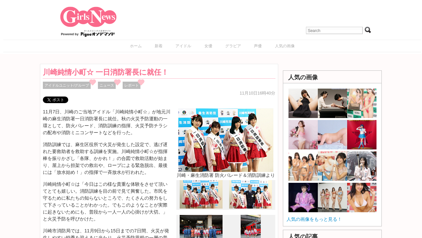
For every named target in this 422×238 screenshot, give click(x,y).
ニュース (107, 85)
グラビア (233, 46)
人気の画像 (285, 46)
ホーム (136, 46)
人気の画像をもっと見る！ (314, 219)
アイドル (183, 46)
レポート (131, 85)
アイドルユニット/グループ (67, 85)
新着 (159, 46)
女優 (208, 46)
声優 (258, 46)
